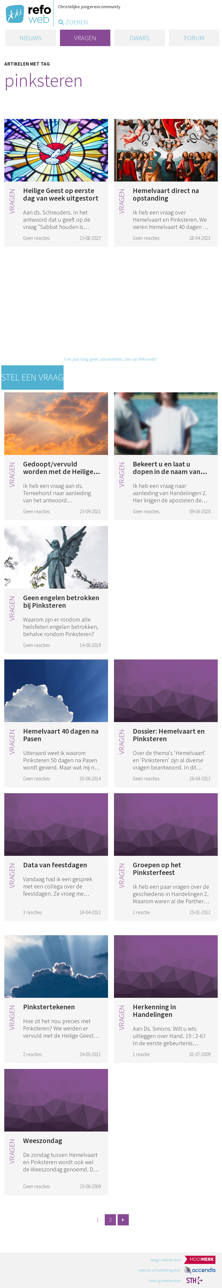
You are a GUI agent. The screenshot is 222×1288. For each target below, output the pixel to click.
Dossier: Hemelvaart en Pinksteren (169, 734)
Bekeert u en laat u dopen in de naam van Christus (166, 471)
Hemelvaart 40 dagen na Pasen (60, 734)
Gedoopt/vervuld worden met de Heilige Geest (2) (58, 471)
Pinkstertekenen (49, 1006)
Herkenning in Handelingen (154, 1010)
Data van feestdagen (55, 864)
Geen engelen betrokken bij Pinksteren (61, 601)
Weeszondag (42, 1140)
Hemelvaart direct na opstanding (166, 194)
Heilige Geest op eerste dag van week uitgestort (60, 194)
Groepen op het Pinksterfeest (157, 868)
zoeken (77, 22)
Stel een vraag (32, 377)
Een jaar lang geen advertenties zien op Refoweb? (111, 359)
